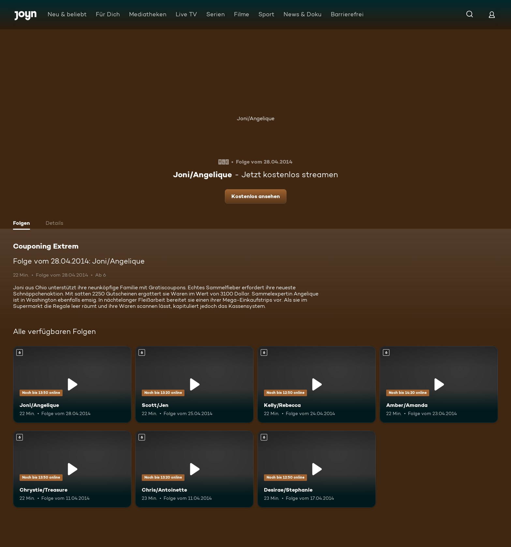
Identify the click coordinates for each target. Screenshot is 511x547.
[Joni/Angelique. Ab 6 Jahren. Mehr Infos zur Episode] (72, 384)
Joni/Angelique (255, 118)
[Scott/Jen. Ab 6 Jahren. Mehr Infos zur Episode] (194, 384)
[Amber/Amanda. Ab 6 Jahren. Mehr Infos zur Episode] (439, 384)
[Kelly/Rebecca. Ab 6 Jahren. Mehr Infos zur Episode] (316, 384)
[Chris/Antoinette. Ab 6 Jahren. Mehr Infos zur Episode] (194, 469)
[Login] (492, 14)
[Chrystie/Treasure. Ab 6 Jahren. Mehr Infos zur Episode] (72, 469)
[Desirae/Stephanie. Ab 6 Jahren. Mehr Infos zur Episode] (316, 469)
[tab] (23, 224)
